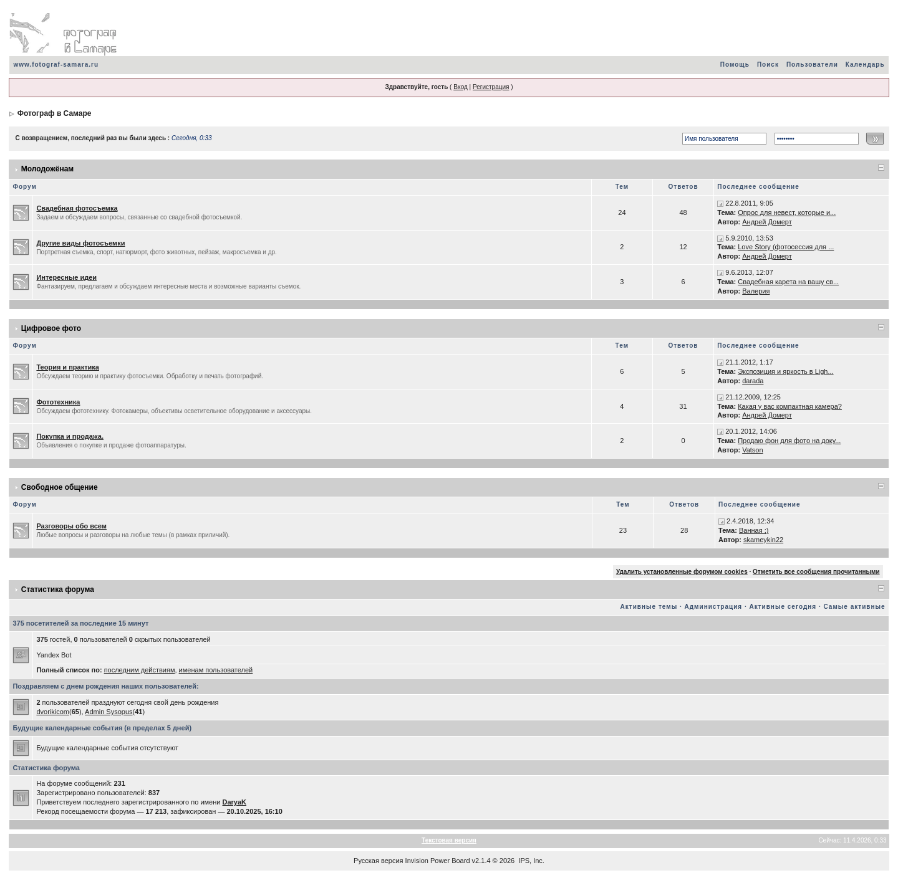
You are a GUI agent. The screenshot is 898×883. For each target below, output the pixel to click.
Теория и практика (67, 367)
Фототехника (58, 402)
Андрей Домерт (767, 222)
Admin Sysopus (108, 711)
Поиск (768, 64)
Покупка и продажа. (70, 436)
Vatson (752, 450)
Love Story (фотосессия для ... (786, 247)
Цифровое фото (51, 328)
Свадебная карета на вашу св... (788, 281)
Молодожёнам (47, 169)
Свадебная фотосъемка (76, 208)
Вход (460, 87)
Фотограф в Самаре (54, 113)
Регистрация (491, 87)
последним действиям (139, 670)
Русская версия (378, 860)
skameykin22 (763, 539)
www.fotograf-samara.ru (56, 64)
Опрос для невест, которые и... (787, 212)
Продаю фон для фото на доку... (789, 440)
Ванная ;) (753, 530)
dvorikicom (52, 711)
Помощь (735, 64)
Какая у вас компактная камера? (790, 406)
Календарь (865, 64)
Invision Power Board (437, 860)
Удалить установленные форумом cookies (682, 571)
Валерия (756, 291)
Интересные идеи (66, 277)
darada (752, 380)
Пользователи (812, 64)
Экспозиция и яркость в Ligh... (785, 371)
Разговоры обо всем (71, 526)
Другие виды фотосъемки (80, 243)
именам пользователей (216, 670)
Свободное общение (59, 487)
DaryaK (235, 802)
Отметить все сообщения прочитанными (816, 571)
